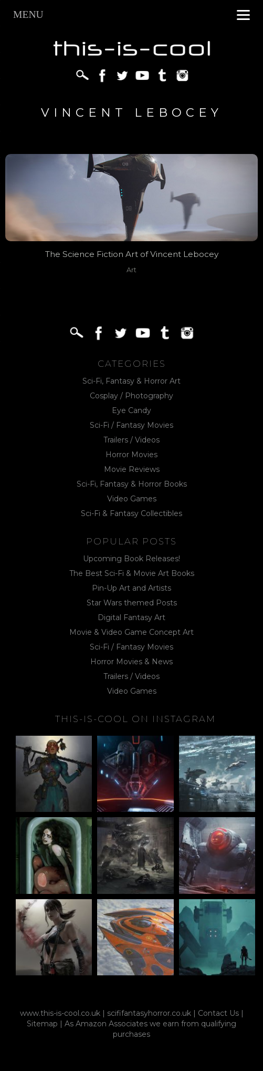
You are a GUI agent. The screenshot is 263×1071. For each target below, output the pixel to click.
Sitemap (42, 1023)
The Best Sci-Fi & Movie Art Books (131, 573)
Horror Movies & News (131, 661)
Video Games (131, 498)
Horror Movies (131, 454)
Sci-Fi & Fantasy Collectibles (131, 513)
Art (131, 270)
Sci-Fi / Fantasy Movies (131, 425)
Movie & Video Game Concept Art (131, 632)
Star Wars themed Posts (132, 602)
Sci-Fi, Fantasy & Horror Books (132, 484)
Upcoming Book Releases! (131, 558)
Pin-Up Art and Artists (131, 588)
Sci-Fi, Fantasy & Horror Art (131, 381)
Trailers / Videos (131, 440)
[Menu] (243, 14)
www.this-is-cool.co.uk (60, 1013)
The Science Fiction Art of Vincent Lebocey (131, 254)
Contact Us (218, 1013)
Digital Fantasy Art (131, 617)
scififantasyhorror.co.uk (149, 1013)
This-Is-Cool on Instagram (135, 719)
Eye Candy (131, 410)
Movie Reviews (132, 469)
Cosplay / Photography (131, 395)
